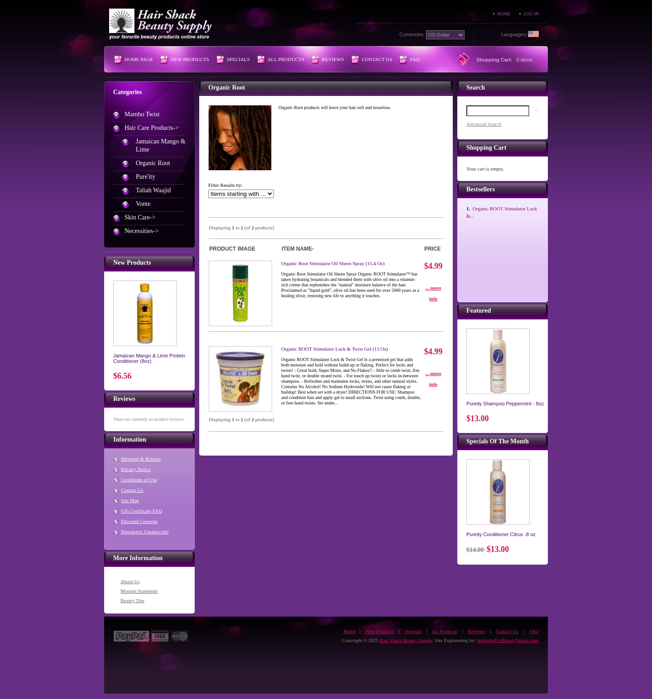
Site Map (130, 500)
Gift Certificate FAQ (141, 511)
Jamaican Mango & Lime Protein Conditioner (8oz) (149, 358)
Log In (531, 13)
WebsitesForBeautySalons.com (508, 640)
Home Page (139, 59)
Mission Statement (139, 591)
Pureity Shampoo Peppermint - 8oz (505, 403)
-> (152, 127)
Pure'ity (145, 176)
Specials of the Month (497, 441)
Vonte (143, 203)
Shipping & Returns (141, 458)
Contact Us (377, 59)
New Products (190, 59)
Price (432, 249)
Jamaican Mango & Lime (161, 145)
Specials (238, 59)
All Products (286, 59)
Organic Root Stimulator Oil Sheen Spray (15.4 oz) (332, 263)
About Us (129, 581)
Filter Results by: (225, 185)
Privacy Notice (136, 469)
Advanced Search (483, 124)
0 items (524, 59)
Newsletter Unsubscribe (144, 531)
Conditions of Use (139, 479)
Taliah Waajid (153, 190)
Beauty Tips (132, 600)
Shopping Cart (486, 147)
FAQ (414, 59)
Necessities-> (142, 231)
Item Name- (298, 249)
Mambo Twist (142, 114)
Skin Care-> (140, 217)
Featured (478, 310)
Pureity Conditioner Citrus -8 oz (501, 534)
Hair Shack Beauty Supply (405, 640)
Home (503, 13)
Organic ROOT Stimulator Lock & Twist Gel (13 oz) (334, 349)
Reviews (333, 59)
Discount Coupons (139, 521)
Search (475, 87)
